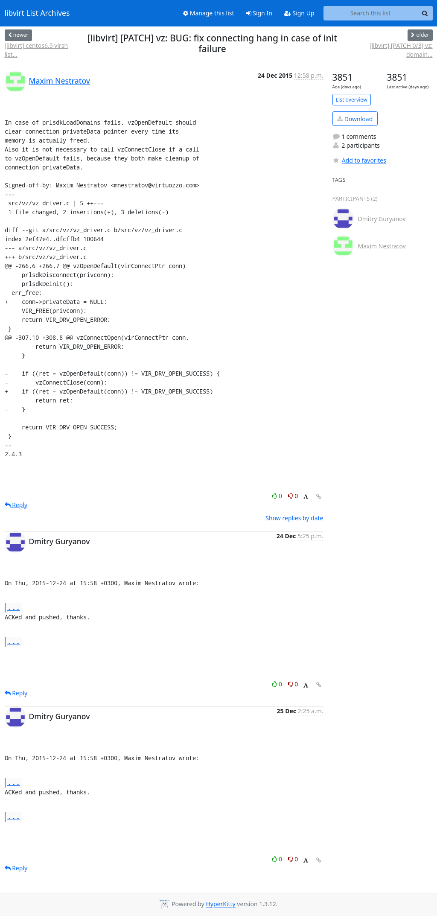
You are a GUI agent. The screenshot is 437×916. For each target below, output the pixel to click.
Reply (16, 505)
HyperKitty (220, 904)
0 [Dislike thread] (293, 496)
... (13, 607)
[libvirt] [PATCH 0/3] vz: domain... (401, 49)
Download (355, 119)
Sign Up (299, 13)
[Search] (425, 13)
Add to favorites (359, 160)
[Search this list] (370, 13)
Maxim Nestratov (59, 81)
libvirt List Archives (37, 13)
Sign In (259, 13)
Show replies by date (294, 518)
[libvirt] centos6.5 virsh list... (36, 49)
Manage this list (208, 13)
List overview (351, 99)
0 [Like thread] (277, 496)
